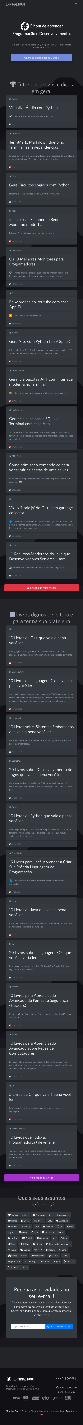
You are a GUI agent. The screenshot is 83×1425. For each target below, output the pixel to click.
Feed (70, 1226)
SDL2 (60, 1232)
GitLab (37, 1244)
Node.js (26, 1226)
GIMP (24, 1255)
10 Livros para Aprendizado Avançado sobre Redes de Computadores (32, 1048)
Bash (25, 1267)
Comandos (45, 1261)
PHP (38, 1250)
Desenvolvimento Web (58, 1244)
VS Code (69, 1261)
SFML (65, 1255)
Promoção (39, 1215)
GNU (50, 1220)
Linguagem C (63, 1215)
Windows (62, 1220)
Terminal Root (14, 4)
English (27, 1238)
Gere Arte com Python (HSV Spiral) (39, 341)
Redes (12, 1255)
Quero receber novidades (59, 1326)
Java (54, 1238)
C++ (51, 1215)
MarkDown (37, 1255)
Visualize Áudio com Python (33, 107)
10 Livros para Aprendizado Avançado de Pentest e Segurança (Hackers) (38, 1000)
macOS (50, 1250)
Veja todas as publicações (41, 587)
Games (25, 1250)
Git (59, 1226)
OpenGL (13, 1267)
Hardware (39, 1220)
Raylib (57, 1261)
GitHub (24, 1244)
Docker (53, 1255)
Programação (14, 1261)
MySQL (11, 1232)
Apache (62, 1250)
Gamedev (42, 1238)
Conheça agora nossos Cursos (41, 57)
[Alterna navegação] (76, 4)
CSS (34, 1232)
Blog (11, 1244)
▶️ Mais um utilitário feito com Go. (25, 315)
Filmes (12, 1220)
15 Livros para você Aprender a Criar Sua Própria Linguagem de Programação (40, 866)
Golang (64, 1238)
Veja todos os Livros (41, 1177)
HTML (23, 1232)
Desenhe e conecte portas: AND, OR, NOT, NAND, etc (34, 193)
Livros (25, 1220)
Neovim (48, 1226)
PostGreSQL (30, 1261)
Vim (37, 1226)
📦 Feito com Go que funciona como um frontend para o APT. (37, 393)
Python (12, 1226)
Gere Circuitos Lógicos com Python (39, 185)
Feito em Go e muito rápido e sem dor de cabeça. (32, 233)
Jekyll (62, 1411)
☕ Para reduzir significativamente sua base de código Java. (37, 567)
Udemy (25, 1215)
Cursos (13, 1215)
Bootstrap (70, 1411)
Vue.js (12, 1250)
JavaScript (48, 1232)
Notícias (13, 1238)
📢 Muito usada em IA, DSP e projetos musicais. (31, 116)
